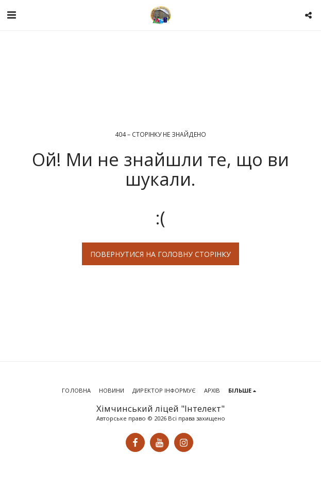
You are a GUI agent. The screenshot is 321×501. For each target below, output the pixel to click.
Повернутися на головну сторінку (160, 254)
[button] (11, 14)
